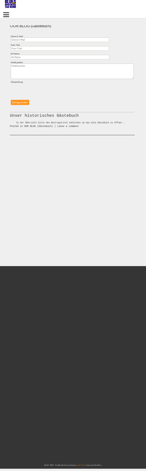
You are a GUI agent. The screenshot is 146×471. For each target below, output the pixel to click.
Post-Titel (18, 47)
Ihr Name (18, 55)
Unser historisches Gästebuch (46, 124)
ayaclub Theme (79, 467)
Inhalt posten (19, 63)
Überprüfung (19, 82)
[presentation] (38, 89)
